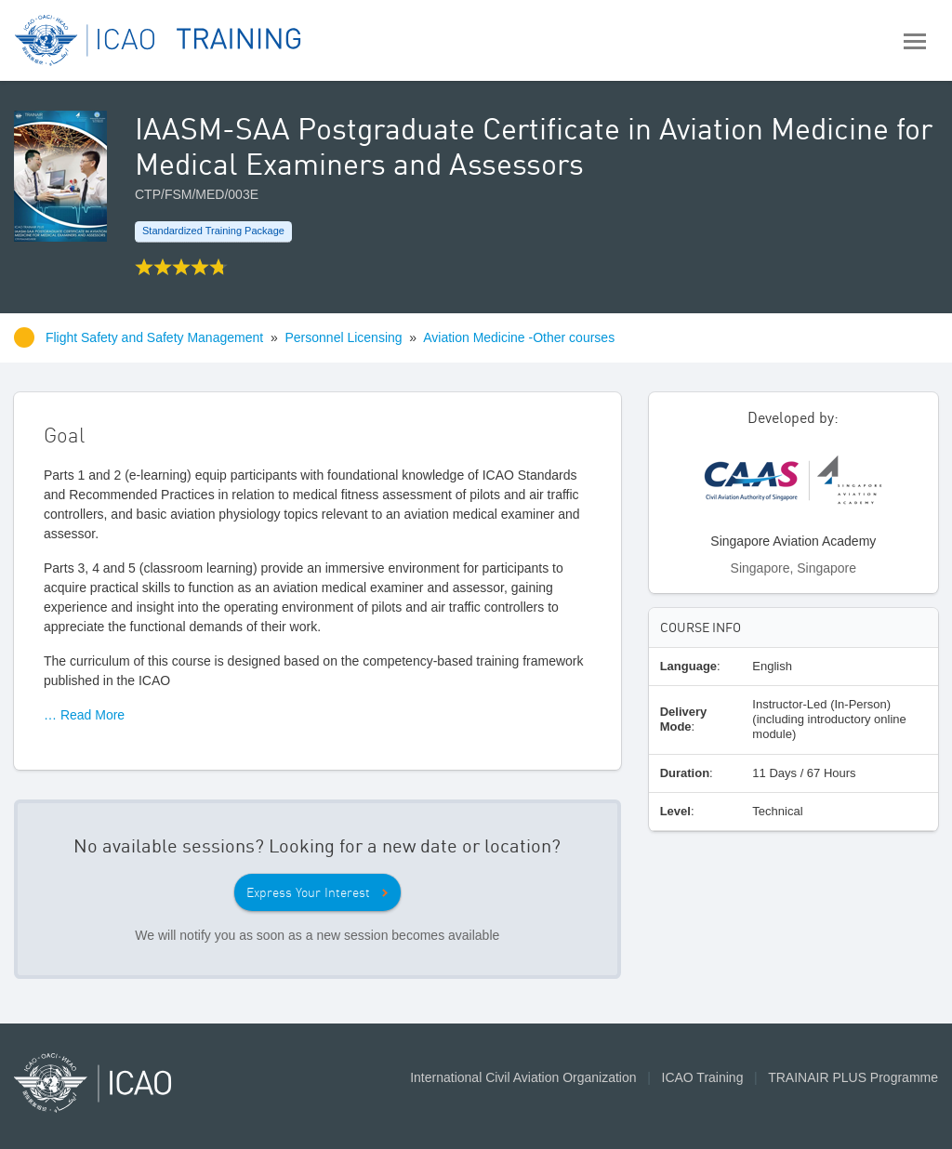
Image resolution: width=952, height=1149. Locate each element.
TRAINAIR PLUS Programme (853, 1077)
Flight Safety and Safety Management (156, 337)
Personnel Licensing (344, 337)
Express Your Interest (308, 892)
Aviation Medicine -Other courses (519, 337)
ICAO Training (703, 1077)
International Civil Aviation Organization (523, 1077)
